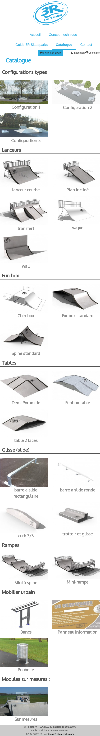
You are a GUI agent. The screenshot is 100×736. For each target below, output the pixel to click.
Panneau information (78, 632)
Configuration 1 (26, 107)
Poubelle (26, 669)
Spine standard (25, 353)
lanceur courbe (26, 189)
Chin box (25, 315)
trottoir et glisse (77, 533)
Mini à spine (25, 582)
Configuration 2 (77, 107)
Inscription (78, 52)
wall (26, 266)
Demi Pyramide (26, 402)
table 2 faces (26, 440)
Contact (86, 45)
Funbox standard (77, 315)
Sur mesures (26, 719)
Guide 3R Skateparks (31, 45)
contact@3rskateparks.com (59, 734)
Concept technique (63, 35)
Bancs (25, 632)
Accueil (35, 35)
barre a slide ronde (77, 490)
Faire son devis (50, 52)
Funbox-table (77, 402)
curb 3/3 (26, 535)
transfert (25, 228)
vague (77, 227)
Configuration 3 (25, 140)
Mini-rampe (77, 582)
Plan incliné (77, 189)
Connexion (92, 52)
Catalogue (64, 45)
